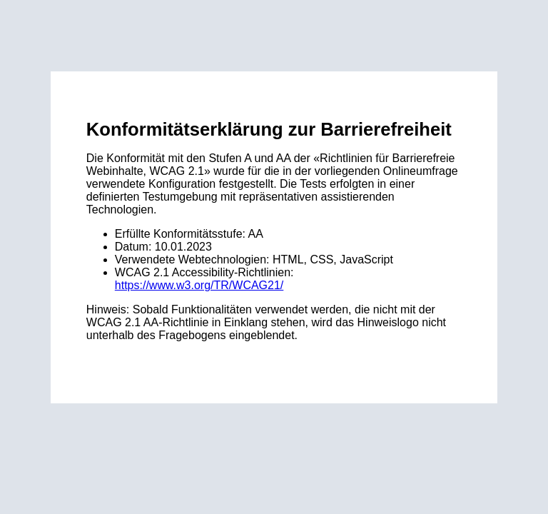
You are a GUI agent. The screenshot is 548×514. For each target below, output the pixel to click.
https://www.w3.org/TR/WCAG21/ (199, 285)
